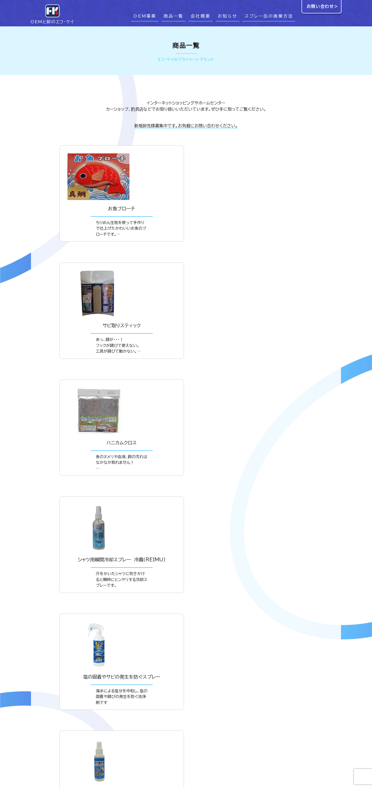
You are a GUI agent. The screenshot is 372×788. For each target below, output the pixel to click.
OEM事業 (144, 16)
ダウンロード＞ (186, 640)
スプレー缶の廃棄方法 (269, 16)
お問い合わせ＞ (322, 6)
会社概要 (201, 16)
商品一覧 (173, 16)
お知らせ (227, 16)
